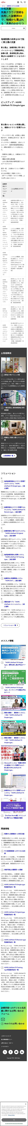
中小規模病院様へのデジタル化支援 (13, 852)
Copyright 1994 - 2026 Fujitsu (13, 1058)
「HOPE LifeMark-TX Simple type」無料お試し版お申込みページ (13, 664)
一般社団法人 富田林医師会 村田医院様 (12, 409)
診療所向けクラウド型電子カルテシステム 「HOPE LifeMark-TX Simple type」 (13, 792)
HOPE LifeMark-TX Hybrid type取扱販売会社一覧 (13, 913)
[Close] (25, 1104)
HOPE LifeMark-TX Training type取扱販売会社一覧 (11, 968)
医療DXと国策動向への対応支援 (12, 834)
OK (14, 1119)
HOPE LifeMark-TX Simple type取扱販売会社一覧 (13, 885)
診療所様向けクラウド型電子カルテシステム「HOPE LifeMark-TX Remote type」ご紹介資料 (13, 509)
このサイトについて (6, 1036)
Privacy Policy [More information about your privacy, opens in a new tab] (11, 1115)
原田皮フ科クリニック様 (10, 375)
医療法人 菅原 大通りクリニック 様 (12, 438)
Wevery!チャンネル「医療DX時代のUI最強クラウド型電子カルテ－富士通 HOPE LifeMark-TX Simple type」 (13, 766)
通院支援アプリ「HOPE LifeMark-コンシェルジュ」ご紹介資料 (13, 604)
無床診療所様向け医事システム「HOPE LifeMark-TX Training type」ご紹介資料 (12, 557)
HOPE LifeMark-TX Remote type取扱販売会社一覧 (13, 941)
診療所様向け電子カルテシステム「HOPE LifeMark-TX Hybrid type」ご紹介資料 (13, 533)
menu (19, 28)
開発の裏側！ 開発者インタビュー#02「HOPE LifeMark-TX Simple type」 (13, 715)
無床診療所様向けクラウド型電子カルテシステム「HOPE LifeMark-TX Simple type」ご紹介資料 (13, 484)
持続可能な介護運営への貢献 (11, 870)
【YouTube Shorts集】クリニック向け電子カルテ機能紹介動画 (13, 816)
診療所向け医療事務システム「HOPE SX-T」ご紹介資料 (11, 579)
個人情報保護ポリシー (6, 1039)
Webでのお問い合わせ (13, 1023)
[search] (21, 2)
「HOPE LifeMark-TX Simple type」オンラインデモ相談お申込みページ (13, 690)
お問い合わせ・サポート (7, 1043)
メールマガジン (5, 1046)
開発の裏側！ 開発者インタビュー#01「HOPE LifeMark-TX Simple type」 (13, 740)
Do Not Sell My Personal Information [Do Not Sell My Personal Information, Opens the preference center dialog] (14, 1123)
